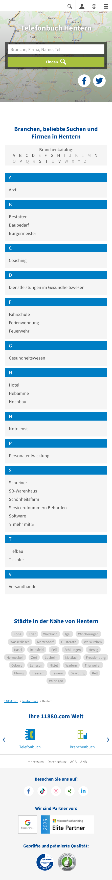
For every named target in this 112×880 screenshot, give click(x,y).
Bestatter (18, 216)
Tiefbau (16, 551)
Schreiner (18, 482)
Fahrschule (19, 314)
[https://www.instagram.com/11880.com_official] (56, 791)
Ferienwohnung (24, 322)
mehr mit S (21, 524)
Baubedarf (19, 225)
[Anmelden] (81, 6)
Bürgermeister (22, 233)
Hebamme (19, 393)
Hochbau (17, 401)
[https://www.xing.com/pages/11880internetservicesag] (70, 791)
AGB (73, 761)
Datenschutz (57, 761)
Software (17, 516)
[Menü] (106, 6)
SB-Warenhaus (23, 491)
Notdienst (18, 428)
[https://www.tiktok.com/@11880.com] (42, 791)
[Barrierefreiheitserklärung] (94, 6)
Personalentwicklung (29, 455)
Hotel (14, 385)
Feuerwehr (19, 331)
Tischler (16, 559)
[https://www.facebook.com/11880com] (29, 791)
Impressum (35, 761)
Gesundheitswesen (27, 358)
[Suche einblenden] (70, 6)
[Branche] (56, 49)
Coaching (18, 260)
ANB (83, 761)
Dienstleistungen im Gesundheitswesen (46, 287)
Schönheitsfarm (24, 499)
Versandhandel (23, 586)
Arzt (12, 189)
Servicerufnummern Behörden (38, 507)
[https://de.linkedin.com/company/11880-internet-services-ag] (83, 791)
